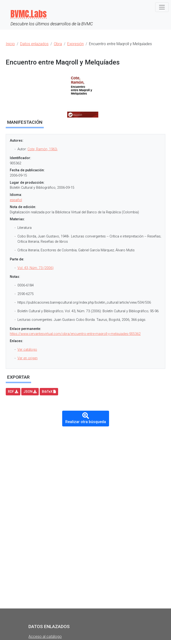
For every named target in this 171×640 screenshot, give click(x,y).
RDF (13, 391)
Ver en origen (27, 358)
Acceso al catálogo (45, 636)
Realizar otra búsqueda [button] (85, 418)
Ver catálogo (27, 350)
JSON (30, 391)
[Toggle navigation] (162, 7)
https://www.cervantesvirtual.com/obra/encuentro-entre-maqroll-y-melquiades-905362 (75, 334)
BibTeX (49, 391)
